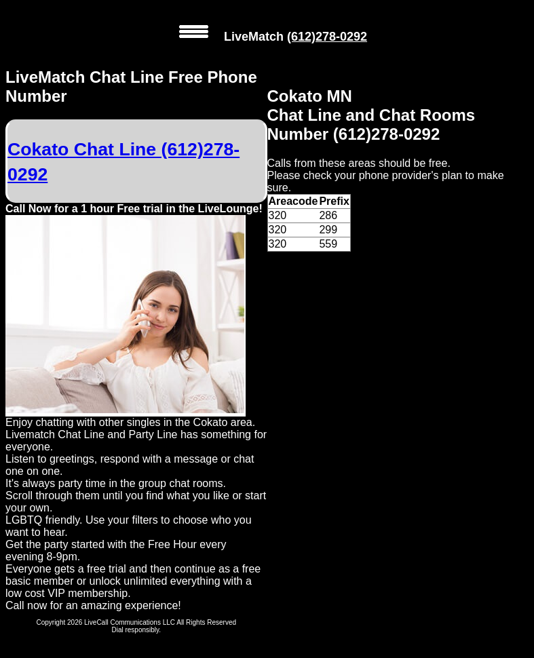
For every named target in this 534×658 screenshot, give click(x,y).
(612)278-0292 (327, 36)
